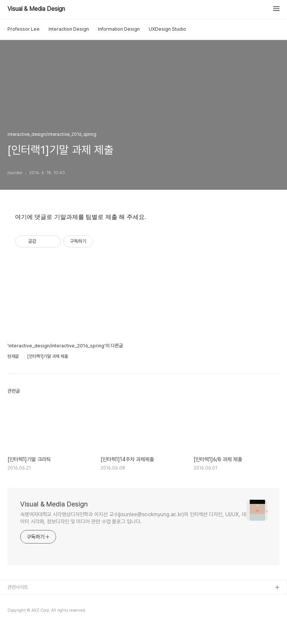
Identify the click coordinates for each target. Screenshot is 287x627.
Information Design (119, 29)
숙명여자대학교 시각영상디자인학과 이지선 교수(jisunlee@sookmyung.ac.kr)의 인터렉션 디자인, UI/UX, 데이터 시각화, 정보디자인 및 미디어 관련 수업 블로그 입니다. (133, 517)
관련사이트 (17, 587)
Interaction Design (69, 29)
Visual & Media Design (36, 9)
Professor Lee (23, 29)
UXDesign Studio (167, 29)
